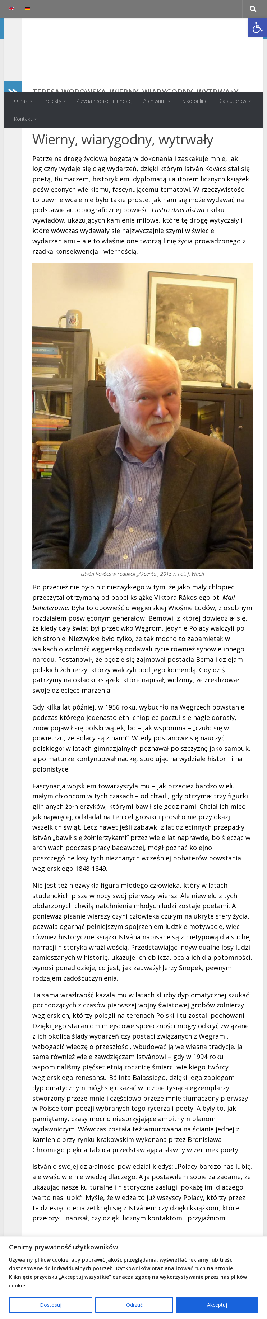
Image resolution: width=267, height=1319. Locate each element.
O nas (21, 101)
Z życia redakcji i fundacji (104, 101)
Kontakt (23, 118)
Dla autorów (232, 101)
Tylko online (194, 101)
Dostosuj (50, 1304)
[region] (133, 1277)
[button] (257, 27)
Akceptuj (217, 1304)
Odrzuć (134, 1304)
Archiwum (154, 101)
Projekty (52, 101)
